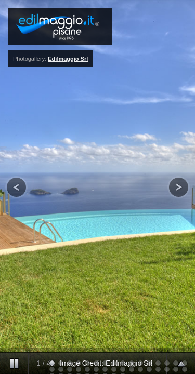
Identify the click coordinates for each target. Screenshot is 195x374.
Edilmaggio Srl (68, 59)
